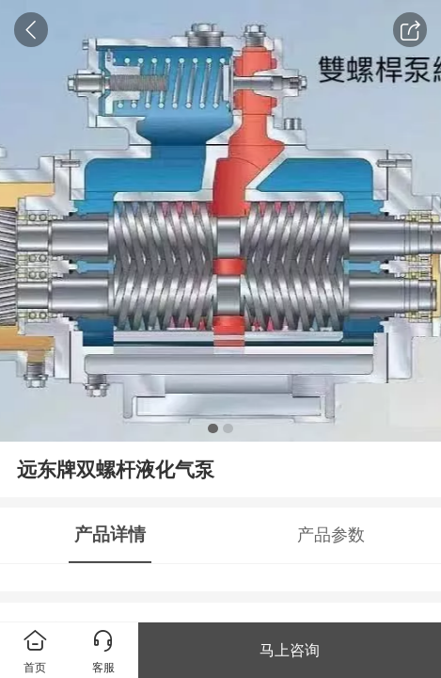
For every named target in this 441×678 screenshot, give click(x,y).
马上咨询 (290, 649)
